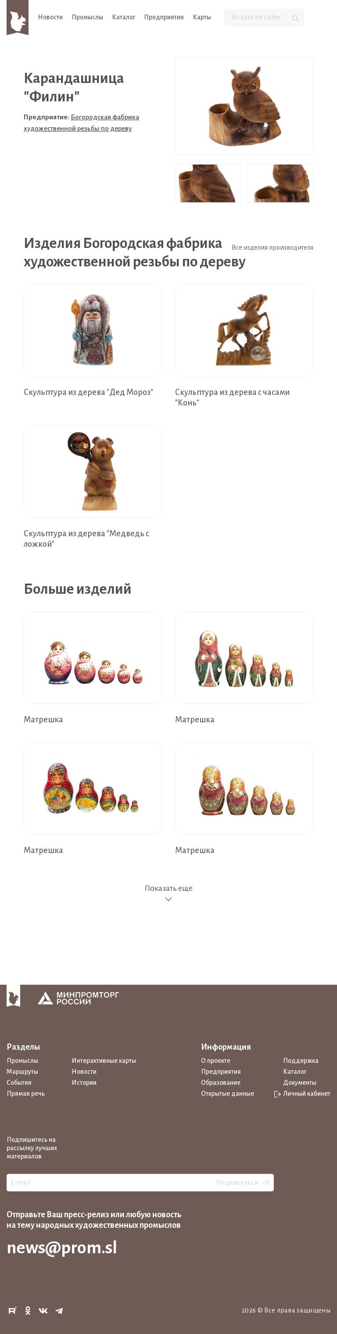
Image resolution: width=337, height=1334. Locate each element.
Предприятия (164, 17)
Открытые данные (227, 1093)
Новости (50, 17)
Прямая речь (26, 1093)
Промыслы (87, 17)
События (19, 1082)
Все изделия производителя (272, 247)
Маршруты (22, 1071)
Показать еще (168, 894)
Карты (202, 17)
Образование (220, 1082)
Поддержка (301, 1060)
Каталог (123, 17)
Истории (84, 1082)
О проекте (215, 1060)
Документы (299, 1082)
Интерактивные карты (104, 1060)
